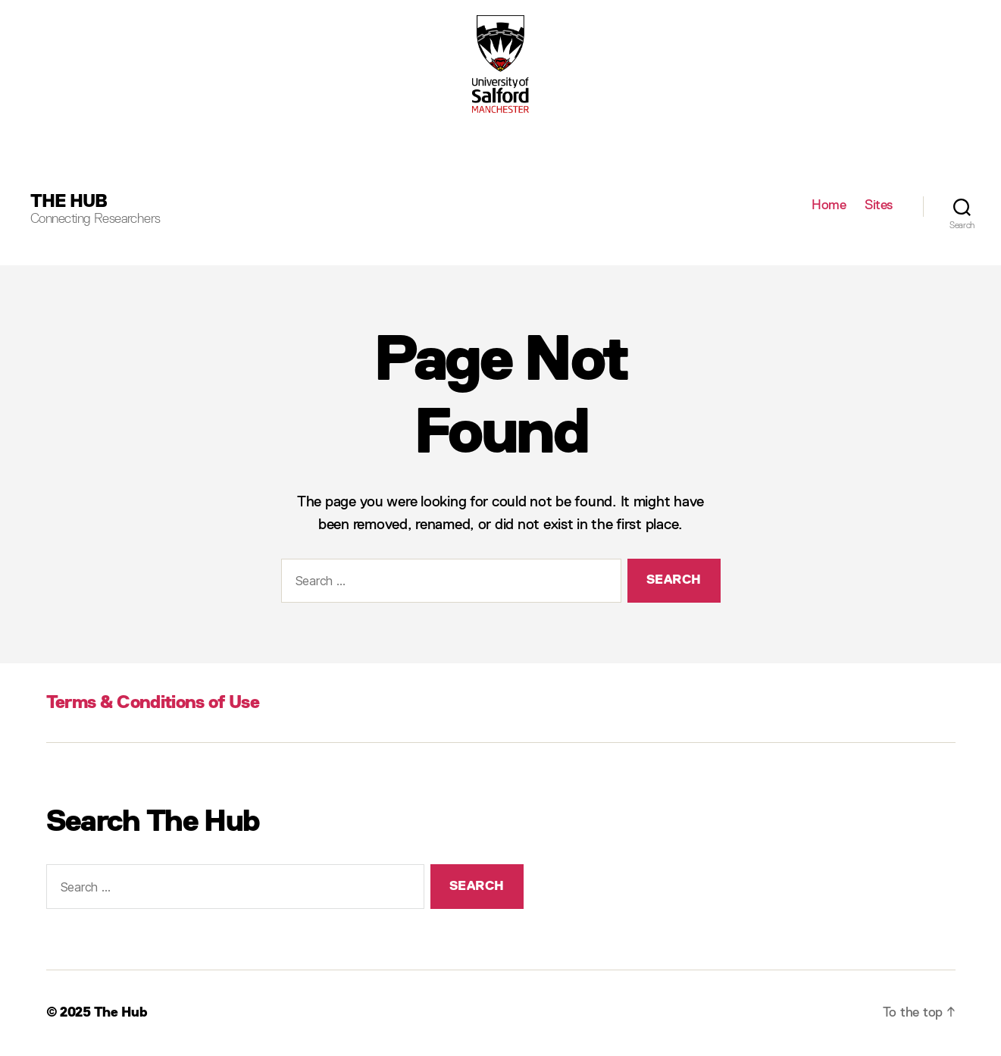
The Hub (68, 202)
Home (829, 205)
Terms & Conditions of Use (152, 703)
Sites (879, 205)
